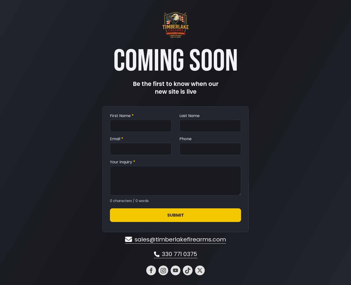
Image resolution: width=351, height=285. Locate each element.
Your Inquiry (122, 162)
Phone (185, 139)
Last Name (189, 116)
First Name (122, 116)
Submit (175, 215)
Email (116, 139)
